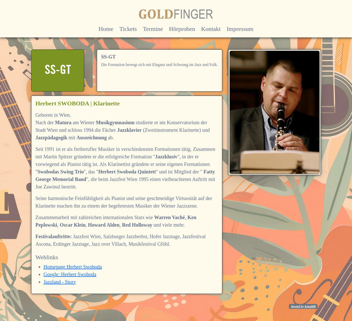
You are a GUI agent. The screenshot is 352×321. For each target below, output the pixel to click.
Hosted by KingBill (303, 306)
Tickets (128, 29)
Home (106, 29)
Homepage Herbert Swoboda (72, 267)
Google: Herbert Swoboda (69, 274)
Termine (153, 29)
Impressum (240, 29)
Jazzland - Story (59, 282)
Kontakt (211, 29)
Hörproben (182, 29)
